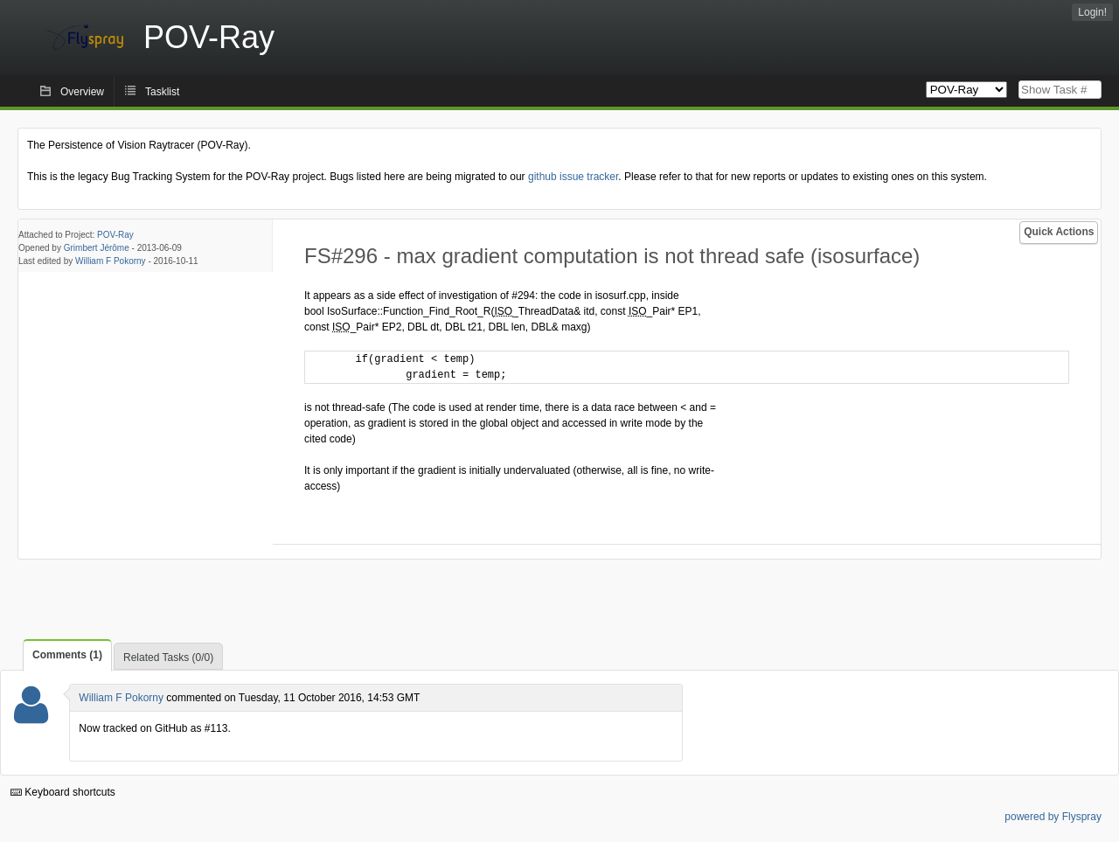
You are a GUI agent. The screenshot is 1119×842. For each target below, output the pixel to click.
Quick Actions (1059, 232)
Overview (82, 92)
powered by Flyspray (1053, 817)
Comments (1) (67, 655)
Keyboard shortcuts (62, 792)
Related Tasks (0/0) (168, 657)
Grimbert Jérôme (96, 248)
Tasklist (162, 92)
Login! (1092, 12)
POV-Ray (115, 235)
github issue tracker (573, 176)
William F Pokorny (110, 261)
